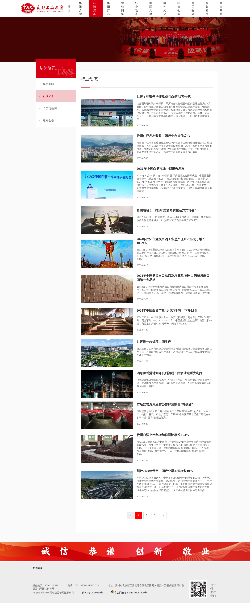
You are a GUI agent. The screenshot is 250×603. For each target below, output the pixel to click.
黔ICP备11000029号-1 (90, 592)
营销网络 (122, 8)
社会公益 (178, 8)
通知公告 (46, 120)
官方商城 (221, 8)
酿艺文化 (164, 8)
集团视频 (192, 8)
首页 (69, 8)
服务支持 (207, 8)
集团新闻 (46, 83)
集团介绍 (80, 8)
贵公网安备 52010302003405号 (129, 592)
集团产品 (108, 8)
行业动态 (136, 8)
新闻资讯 (94, 8)
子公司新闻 (48, 108)
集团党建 (150, 8)
